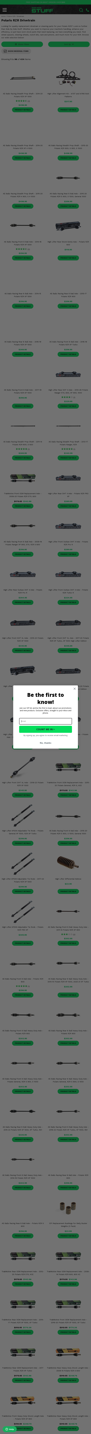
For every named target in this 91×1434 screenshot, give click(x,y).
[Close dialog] (74, 688)
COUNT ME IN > (45, 729)
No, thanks (45, 742)
